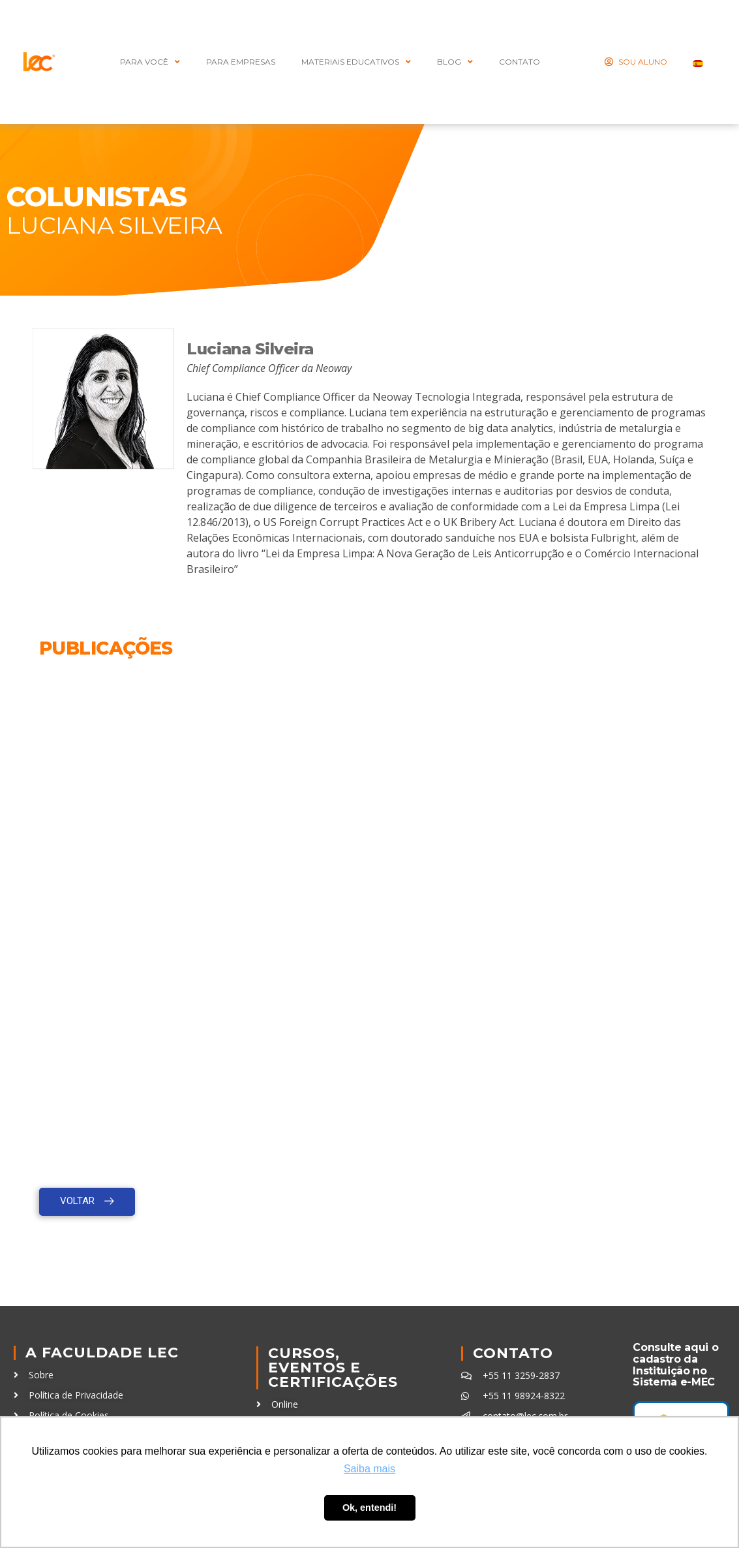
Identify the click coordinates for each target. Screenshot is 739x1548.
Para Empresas (240, 62)
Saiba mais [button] (369, 1468)
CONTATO (519, 62)
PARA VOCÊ (150, 62)
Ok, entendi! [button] (369, 1507)
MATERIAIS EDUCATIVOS (356, 62)
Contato (513, 1353)
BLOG (455, 62)
